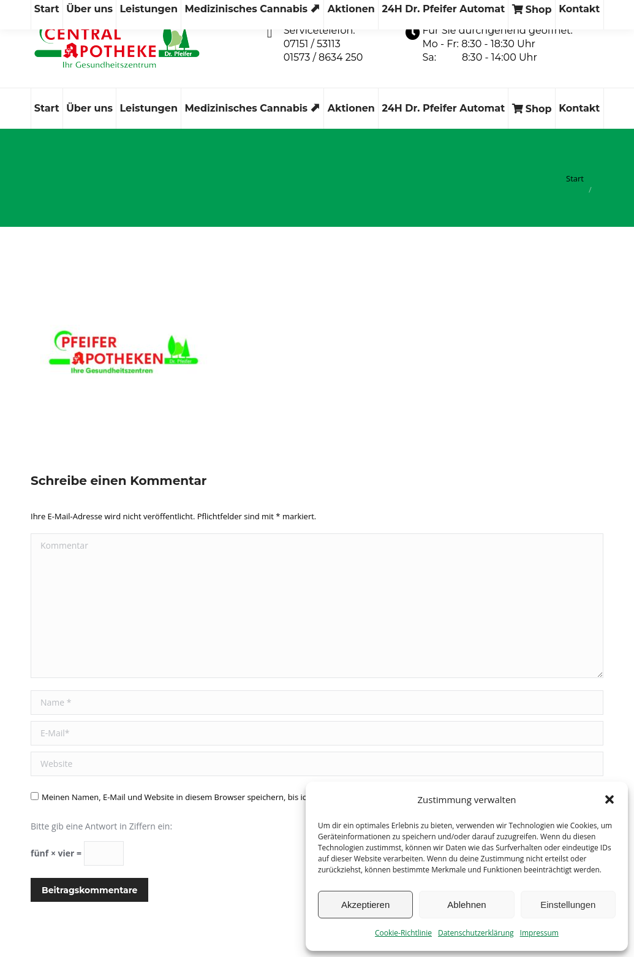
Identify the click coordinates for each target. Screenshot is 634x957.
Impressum (539, 933)
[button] (609, 799)
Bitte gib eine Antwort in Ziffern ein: (101, 826)
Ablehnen (466, 904)
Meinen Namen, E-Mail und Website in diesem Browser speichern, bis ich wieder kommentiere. (217, 797)
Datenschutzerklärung (476, 933)
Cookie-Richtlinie (403, 933)
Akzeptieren (365, 904)
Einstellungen (567, 904)
